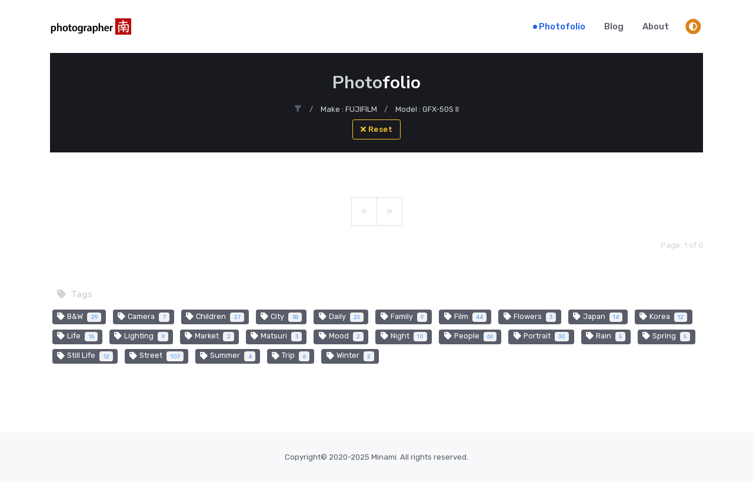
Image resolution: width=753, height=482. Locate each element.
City (281, 317)
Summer (227, 356)
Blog (614, 26)
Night (404, 336)
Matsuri (276, 336)
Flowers (530, 317)
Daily (341, 317)
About (655, 26)
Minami (384, 457)
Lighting (141, 336)
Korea (663, 317)
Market (209, 336)
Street (156, 356)
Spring (666, 336)
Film (465, 317)
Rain (606, 336)
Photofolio (562, 26)
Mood (341, 336)
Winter (350, 356)
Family (404, 317)
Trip (290, 356)
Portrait (541, 336)
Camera (143, 317)
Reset (377, 129)
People (470, 336)
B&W (79, 317)
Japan (598, 317)
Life (77, 336)
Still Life (85, 356)
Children (215, 317)
